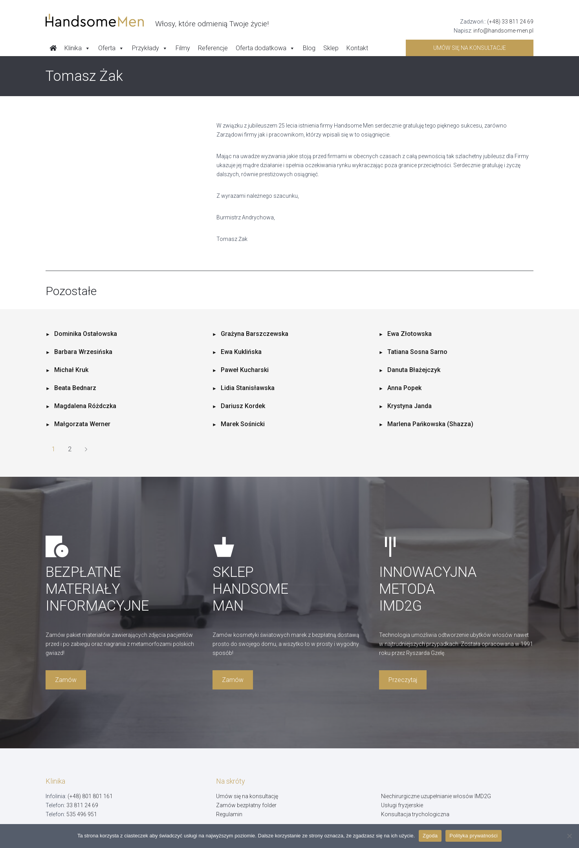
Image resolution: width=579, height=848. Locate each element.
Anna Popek (404, 388)
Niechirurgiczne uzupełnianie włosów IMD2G (436, 796)
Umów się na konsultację (247, 796)
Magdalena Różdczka (85, 406)
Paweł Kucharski (245, 370)
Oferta (111, 48)
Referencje (213, 48)
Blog (309, 48)
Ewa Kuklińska (241, 352)
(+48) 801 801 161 (90, 796)
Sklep (331, 48)
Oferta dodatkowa (265, 48)
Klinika (77, 48)
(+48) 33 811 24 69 (510, 21)
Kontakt (357, 48)
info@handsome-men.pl (503, 30)
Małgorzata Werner (82, 424)
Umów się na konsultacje (469, 48)
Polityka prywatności (473, 836)
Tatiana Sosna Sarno (417, 352)
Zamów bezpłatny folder (246, 805)
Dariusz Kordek (243, 406)
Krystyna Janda (409, 406)
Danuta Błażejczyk (413, 370)
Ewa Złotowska (409, 333)
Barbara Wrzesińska (83, 352)
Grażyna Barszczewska (254, 333)
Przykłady (150, 48)
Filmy (183, 48)
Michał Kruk (71, 370)
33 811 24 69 (82, 805)
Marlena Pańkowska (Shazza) (430, 424)
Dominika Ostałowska (85, 333)
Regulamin (229, 814)
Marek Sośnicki (243, 424)
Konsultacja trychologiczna (415, 814)
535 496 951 (81, 814)
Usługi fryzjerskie (402, 805)
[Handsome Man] (157, 20)
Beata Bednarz (75, 388)
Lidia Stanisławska (248, 388)
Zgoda (430, 836)
